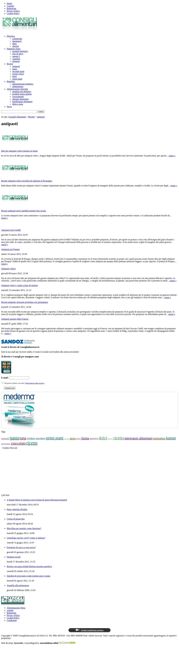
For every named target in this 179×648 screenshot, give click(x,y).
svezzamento (18, 96)
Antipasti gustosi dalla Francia (14, 319)
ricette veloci (18, 74)
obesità (15, 46)
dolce (78, 438)
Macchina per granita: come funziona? (24, 528)
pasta (14, 69)
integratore (5, 443)
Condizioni (12, 620)
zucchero (40, 438)
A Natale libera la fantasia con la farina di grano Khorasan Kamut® (37, 500)
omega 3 (16, 56)
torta (23, 438)
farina (85, 438)
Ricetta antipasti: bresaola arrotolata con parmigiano (24, 302)
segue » (172, 155)
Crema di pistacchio (16, 519)
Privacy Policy (13, 11)
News (9, 106)
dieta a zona (17, 104)
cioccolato (18, 443)
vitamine (16, 59)
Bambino (11, 81)
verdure (31, 438)
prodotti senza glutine (22, 94)
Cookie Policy (13, 13)
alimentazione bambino (22, 84)
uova (73, 438)
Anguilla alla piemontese (18, 585)
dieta (14, 44)
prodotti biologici (20, 51)
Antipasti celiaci (8, 268)
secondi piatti (18, 71)
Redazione (11, 8)
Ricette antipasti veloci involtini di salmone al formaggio (26, 181)
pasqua (66, 439)
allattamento (17, 86)
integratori (17, 41)
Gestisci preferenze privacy (89, 630)
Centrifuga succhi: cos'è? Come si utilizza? (26, 538)
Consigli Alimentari (17, 117)
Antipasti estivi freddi (11, 230)
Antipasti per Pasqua (10, 249)
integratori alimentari (138, 438)
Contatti (10, 6)
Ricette (10, 64)
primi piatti (17, 79)
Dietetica (11, 36)
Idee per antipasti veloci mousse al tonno (19, 151)
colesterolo (17, 38)
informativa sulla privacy (35, 383)
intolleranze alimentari (22, 101)
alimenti (16, 61)
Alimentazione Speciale (17, 89)
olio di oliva (17, 54)
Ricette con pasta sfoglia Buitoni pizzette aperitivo (29, 566)
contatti (10, 610)
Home (9, 3)
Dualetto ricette (14, 557)
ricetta (118, 437)
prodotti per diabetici (21, 91)
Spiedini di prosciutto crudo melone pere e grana (28, 576)
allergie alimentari (20, 99)
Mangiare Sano (13, 49)
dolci (14, 76)
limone (110, 439)
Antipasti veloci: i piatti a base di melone (19, 285)
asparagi (5, 438)
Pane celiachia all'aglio (17, 509)
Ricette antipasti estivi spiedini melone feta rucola (23, 211)
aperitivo (94, 438)
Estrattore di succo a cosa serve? (21, 547)
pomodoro (159, 438)
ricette (31, 442)
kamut (171, 438)
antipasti (16, 66)
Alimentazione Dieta (16, 608)
